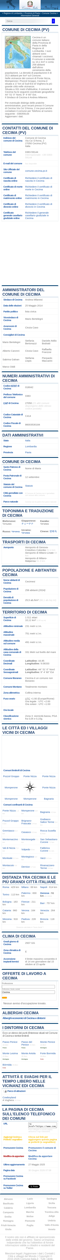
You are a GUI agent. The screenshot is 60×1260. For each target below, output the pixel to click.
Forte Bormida (48, 1053)
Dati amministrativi (22, 435)
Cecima (36, 37)
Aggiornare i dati (14, 116)
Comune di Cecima (21, 461)
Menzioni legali (13, 1253)
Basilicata (8, 1203)
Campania (8, 1212)
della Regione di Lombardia (39, 48)
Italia (27, 440)
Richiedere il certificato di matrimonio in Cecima (38, 196)
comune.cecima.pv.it (36, 170)
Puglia (30, 1225)
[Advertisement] (30, 253)
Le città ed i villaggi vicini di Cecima (24, 730)
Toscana (51, 1207)
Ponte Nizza (43, 78)
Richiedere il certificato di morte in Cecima (38, 188)
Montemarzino (10, 839)
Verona (25, 910)
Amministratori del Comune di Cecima (23, 292)
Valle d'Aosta (52, 1225)
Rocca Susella (48, 830)
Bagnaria (49, 798)
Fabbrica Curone (45, 849)
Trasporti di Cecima (24, 542)
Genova (44, 893)
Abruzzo (8, 1199)
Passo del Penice (26, 1043)
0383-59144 (31, 152)
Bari (42, 903)
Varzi (42, 858)
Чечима (25, 532)
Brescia (44, 919)
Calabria (8, 1208)
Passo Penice (10, 1042)
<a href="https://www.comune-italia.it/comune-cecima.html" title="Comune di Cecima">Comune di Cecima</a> (42, 1125)
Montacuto (8, 865)
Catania (7, 910)
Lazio (30, 1198)
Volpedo (25, 849)
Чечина (16, 531)
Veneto (51, 1229)
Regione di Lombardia (13, 13)
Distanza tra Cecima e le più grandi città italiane (29, 879)
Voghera (41, 83)
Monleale (7, 858)
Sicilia (51, 1203)
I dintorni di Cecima (23, 1027)
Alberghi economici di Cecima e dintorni (24, 1018)
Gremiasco (8, 830)
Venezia (44, 910)
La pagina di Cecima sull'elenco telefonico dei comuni (28, 1114)
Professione (7, 983)
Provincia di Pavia (32, 13)
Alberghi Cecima (20, 1013)
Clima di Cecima (19, 936)
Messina (7, 919)
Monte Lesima (10, 1053)
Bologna (7, 901)
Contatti (49, 1253)
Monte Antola (28, 1053)
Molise (30, 1216)
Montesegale (28, 839)
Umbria (52, 1220)
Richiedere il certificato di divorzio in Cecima (38, 205)
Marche (30, 1212)
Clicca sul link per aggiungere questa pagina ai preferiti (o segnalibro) (42, 1139)
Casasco (26, 832)
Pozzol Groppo (28, 81)
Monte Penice (47, 1042)
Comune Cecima (49, 13)
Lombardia (31, 446)
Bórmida (7, 1064)
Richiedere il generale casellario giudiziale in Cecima (37, 215)
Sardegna (52, 1198)
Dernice (25, 866)
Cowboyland (9, 1097)
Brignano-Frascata (26, 822)
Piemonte (30, 1221)
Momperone (11, 81)
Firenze (25, 901)
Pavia (28, 452)
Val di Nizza (9, 848)
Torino (6, 894)
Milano (25, 887)
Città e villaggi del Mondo (22, 1256)
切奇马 (53, 531)
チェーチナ (27, 523)
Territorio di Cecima (24, 612)
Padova (25, 919)
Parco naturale (10, 501)
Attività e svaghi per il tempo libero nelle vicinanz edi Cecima (27, 1081)
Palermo (26, 893)
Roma (6, 887)
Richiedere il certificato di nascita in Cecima (38, 179)
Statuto (29, 485)
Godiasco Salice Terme (47, 820)
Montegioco (27, 856)
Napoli (43, 887)
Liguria (30, 1203)
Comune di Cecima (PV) (25, 29)
